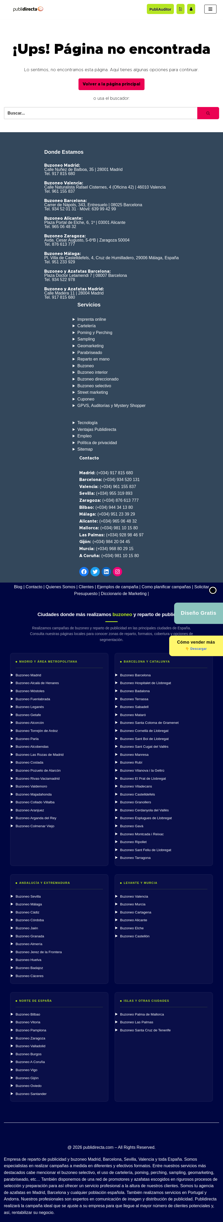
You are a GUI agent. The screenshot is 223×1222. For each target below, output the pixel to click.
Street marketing (92, 392)
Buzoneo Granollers (135, 802)
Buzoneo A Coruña (30, 1062)
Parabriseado (89, 352)
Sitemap (85, 449)
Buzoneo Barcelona (135, 675)
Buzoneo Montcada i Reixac (142, 834)
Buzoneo (85, 366)
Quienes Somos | (61, 587)
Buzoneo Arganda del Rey (36, 818)
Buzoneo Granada (30, 936)
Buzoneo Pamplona (31, 1030)
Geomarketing (90, 346)
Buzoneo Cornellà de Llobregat (144, 731)
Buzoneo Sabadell (134, 707)
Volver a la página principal (111, 84)
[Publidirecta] (28, 9)
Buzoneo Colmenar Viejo (35, 826)
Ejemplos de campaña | (119, 587)
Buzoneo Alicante (133, 920)
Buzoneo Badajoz (29, 968)
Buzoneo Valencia (134, 896)
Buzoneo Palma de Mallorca (142, 1014)
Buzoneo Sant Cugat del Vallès (144, 747)
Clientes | (87, 587)
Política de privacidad (97, 442)
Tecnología (87, 422)
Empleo (84, 436)
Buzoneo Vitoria (28, 1022)
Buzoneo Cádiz (28, 912)
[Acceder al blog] (180, 9)
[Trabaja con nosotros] (191, 9)
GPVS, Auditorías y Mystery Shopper (111, 405)
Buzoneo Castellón (134, 936)
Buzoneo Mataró (133, 715)
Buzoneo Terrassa (134, 699)
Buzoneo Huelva (28, 960)
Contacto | (35, 587)
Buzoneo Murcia (133, 904)
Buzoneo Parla (27, 739)
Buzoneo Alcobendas (32, 747)
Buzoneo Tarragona (135, 858)
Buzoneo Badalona (135, 691)
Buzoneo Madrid (28, 675)
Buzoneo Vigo (26, 1070)
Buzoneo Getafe (28, 715)
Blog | (19, 587)
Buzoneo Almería (29, 944)
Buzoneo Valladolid (30, 1046)
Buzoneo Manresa (134, 755)
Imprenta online (91, 319)
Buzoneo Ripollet (133, 842)
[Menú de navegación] (210, 9)
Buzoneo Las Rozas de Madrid (40, 755)
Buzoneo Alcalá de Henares (37, 683)
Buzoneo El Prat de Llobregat (143, 778)
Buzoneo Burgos (29, 1054)
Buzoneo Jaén (27, 928)
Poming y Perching (94, 332)
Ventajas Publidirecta (96, 429)
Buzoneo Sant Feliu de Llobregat (145, 850)
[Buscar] (100, 113)
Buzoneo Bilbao (28, 1014)
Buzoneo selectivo (94, 386)
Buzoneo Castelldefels (137, 794)
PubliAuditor (160, 9)
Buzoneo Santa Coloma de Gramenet (149, 723)
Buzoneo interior (92, 372)
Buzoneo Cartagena (135, 912)
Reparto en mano (93, 359)
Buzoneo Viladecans (136, 786)
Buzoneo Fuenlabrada (33, 699)
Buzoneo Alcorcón (30, 723)
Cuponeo (85, 399)
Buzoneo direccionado (98, 379)
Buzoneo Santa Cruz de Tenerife (145, 1030)
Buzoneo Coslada (29, 762)
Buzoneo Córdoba (30, 920)
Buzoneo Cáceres (29, 976)
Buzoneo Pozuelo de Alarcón (38, 770)
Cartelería (86, 326)
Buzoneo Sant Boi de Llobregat (144, 739)
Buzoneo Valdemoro (31, 786)
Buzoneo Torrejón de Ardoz (37, 731)
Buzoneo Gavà (131, 826)
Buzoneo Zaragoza (30, 1038)
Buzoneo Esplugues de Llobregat (146, 818)
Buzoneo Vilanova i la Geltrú (142, 770)
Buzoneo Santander (31, 1094)
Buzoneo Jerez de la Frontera (39, 952)
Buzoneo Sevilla (28, 896)
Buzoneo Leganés (30, 707)
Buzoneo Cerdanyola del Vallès (144, 810)
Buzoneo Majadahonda (34, 794)
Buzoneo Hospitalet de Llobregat (145, 683)
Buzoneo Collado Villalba (35, 802)
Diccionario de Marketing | (125, 593)
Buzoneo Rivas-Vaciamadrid (38, 778)
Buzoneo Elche (132, 928)
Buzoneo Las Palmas (136, 1022)
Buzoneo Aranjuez (30, 810)
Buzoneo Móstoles (30, 691)
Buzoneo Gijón (27, 1078)
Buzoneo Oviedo (29, 1086)
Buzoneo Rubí (131, 762)
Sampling (86, 339)
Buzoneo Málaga (29, 904)
